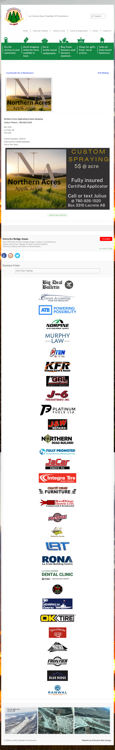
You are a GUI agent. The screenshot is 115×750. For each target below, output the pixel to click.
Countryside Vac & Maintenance (19, 73)
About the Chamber (40, 31)
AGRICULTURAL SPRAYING (57, 215)
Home (25, 31)
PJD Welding (104, 73)
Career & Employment (79, 31)
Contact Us (107, 31)
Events (95, 31)
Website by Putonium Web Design (96, 740)
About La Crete (59, 31)
